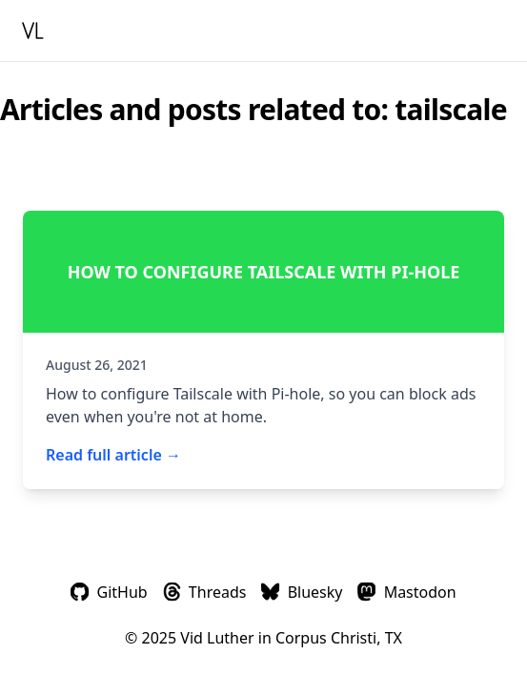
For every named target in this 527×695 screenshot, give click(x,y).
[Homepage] (36, 30)
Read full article (113, 454)
